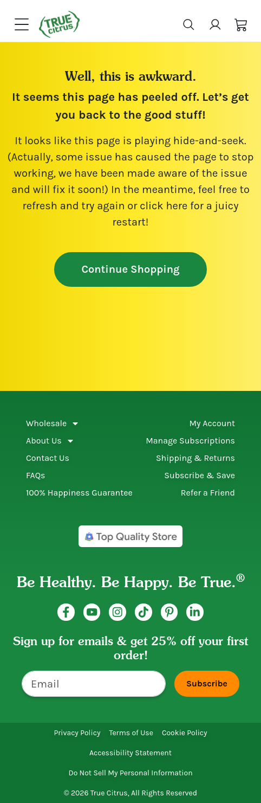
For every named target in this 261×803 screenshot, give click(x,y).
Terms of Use (131, 732)
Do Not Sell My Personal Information (130, 773)
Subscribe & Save (199, 475)
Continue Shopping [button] (130, 269)
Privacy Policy (77, 732)
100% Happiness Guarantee (79, 492)
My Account (212, 423)
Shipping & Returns (195, 458)
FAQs (35, 475)
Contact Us (47, 458)
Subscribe (206, 683)
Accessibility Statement (130, 752)
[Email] (94, 684)
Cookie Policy (184, 732)
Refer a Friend (208, 492)
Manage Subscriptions (190, 440)
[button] (241, 24)
